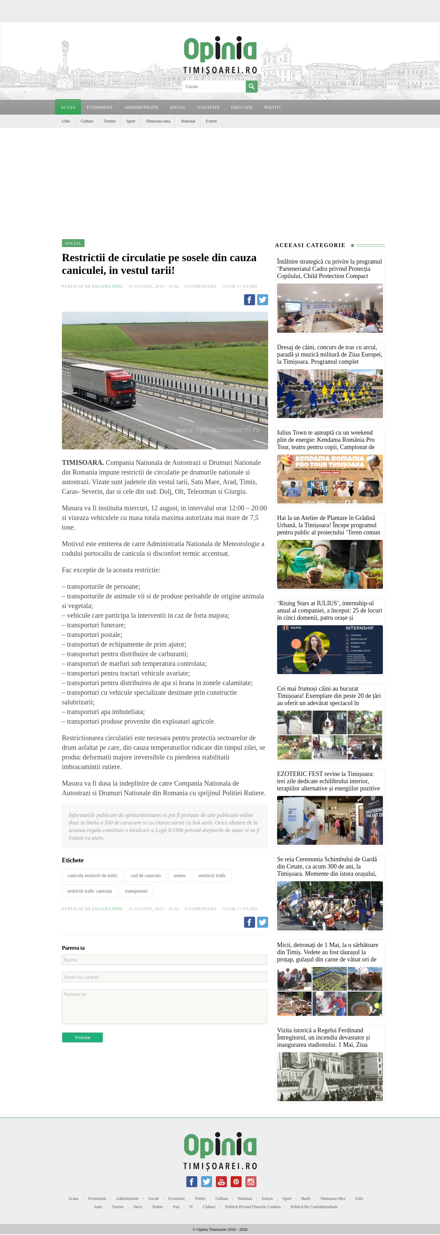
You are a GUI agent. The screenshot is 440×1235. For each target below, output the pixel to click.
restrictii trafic (212, 875)
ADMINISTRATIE (141, 107)
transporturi (136, 891)
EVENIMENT (100, 107)
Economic (176, 1198)
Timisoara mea (158, 121)
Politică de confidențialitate (314, 1206)
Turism (110, 121)
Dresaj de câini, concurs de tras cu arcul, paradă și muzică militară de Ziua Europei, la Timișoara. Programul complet (329, 354)
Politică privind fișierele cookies (253, 1206)
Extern (211, 121)
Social (153, 1198)
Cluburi (209, 1206)
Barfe (306, 1198)
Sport (130, 121)
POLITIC (272, 107)
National (188, 121)
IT (191, 1206)
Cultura (87, 121)
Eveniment (97, 1198)
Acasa (68, 107)
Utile (66, 121)
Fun (176, 1206)
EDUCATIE (242, 107)
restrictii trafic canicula (89, 891)
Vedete (157, 1206)
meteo (180, 875)
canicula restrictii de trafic (92, 875)
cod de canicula (146, 875)
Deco (137, 1206)
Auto (98, 1206)
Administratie (127, 1198)
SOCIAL (178, 107)
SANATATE (208, 107)
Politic (200, 1198)
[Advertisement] (220, 179)
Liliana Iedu (107, 286)
